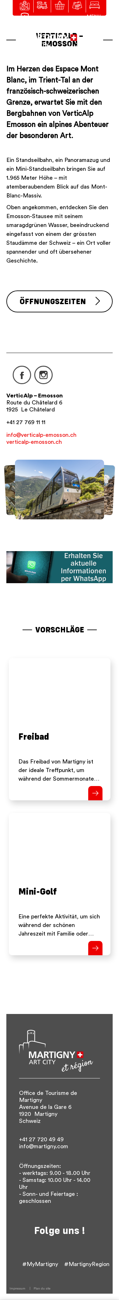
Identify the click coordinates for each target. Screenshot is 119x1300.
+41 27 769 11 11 (25, 422)
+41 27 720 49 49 (41, 1139)
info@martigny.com (43, 1146)
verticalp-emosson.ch (34, 442)
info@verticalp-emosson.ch (41, 435)
